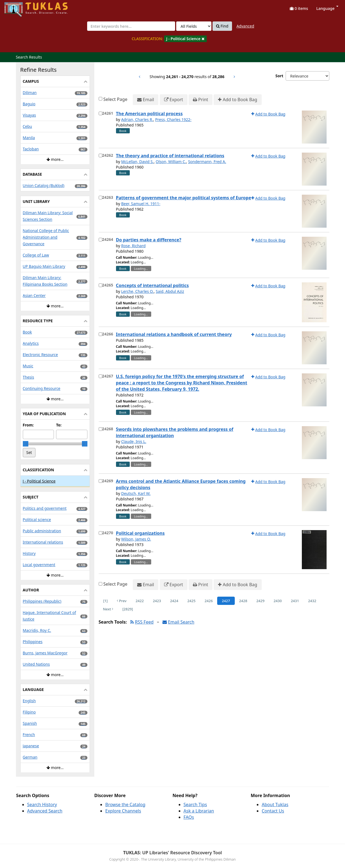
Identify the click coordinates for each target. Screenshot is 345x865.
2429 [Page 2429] (260, 600)
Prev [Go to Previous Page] (122, 600)
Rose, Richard (133, 245)
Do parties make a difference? (148, 240)
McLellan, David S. (137, 161)
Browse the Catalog (125, 804)
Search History (42, 804)
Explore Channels (123, 811)
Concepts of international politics (152, 285)
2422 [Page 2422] (140, 600)
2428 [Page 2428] (243, 600)
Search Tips (195, 804)
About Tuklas (275, 804)
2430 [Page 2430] (278, 600)
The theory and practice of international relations (170, 156)
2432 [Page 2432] (312, 600)
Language (327, 8)
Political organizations (140, 533)
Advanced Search (44, 811)
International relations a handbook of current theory (174, 334)
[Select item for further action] (100, 113)
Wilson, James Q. (136, 539)
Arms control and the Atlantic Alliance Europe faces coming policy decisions (181, 484)
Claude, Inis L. (133, 441)
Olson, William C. (171, 161)
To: (59, 425)
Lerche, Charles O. (137, 291)
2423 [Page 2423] (157, 600)
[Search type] (193, 26)
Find (222, 26)
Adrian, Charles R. (137, 119)
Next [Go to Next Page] (108, 609)
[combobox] (131, 26)
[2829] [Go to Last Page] (127, 609)
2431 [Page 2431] (295, 600)
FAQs (189, 817)
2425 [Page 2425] (191, 600)
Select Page (115, 99)
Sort (279, 75)
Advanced (245, 26)
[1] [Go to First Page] (105, 600)
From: (28, 425)
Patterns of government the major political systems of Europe (183, 198)
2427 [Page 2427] (226, 600)
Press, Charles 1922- (173, 119)
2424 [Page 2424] (174, 600)
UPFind (18, 7)
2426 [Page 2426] (209, 600)
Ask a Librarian (199, 811)
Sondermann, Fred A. (207, 161)
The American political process (149, 114)
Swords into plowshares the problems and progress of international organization (174, 432)
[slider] (25, 444)
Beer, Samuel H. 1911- (141, 203)
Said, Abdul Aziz (170, 291)
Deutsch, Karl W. (136, 493)
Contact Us (273, 811)
